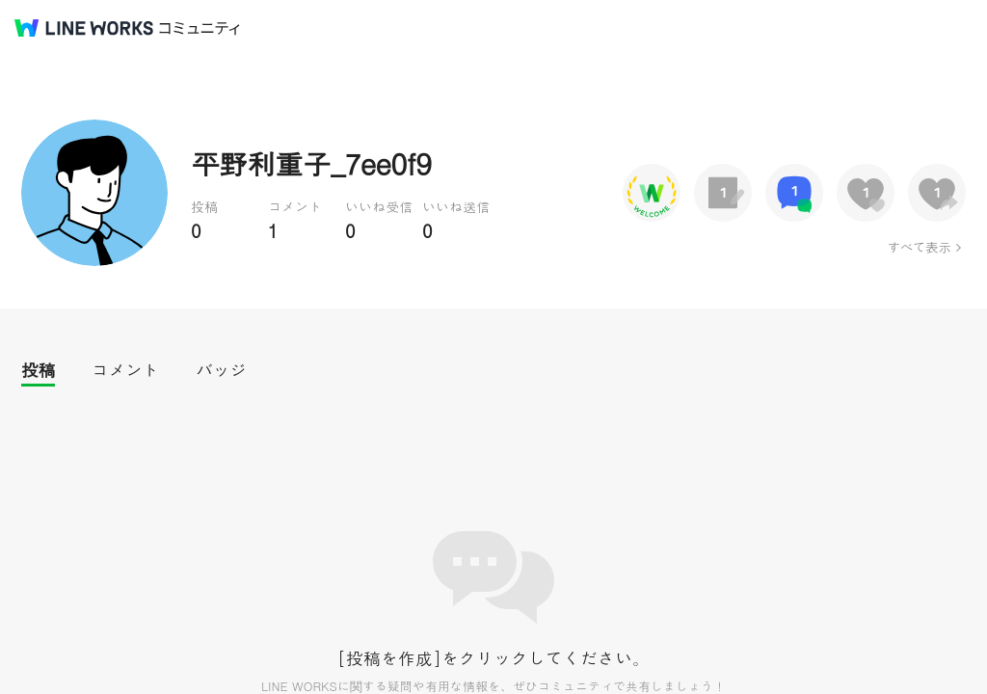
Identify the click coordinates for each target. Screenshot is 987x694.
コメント (125, 370)
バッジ (221, 370)
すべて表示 (919, 246)
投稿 (38, 370)
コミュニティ (199, 28)
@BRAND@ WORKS (83, 28)
